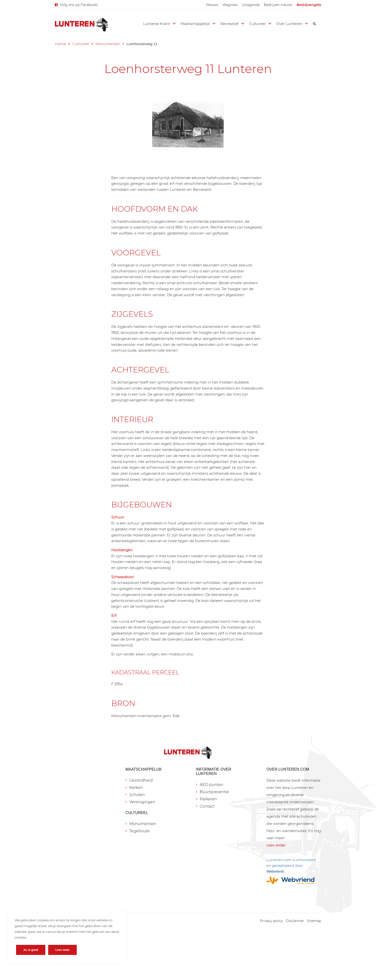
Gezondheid (141, 780)
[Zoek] (314, 24)
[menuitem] (212, 5)
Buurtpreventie (214, 792)
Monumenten (107, 44)
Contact (207, 806)
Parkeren (208, 799)
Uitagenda (250, 5)
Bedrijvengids (309, 5)
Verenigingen (142, 802)
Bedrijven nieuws (278, 5)
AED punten (211, 784)
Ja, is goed (30, 950)
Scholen (137, 794)
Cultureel (80, 44)
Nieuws (212, 5)
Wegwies (230, 5)
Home (60, 44)
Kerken (136, 787)
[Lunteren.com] (81, 24)
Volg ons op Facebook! (79, 5)
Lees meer (62, 950)
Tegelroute (139, 831)
